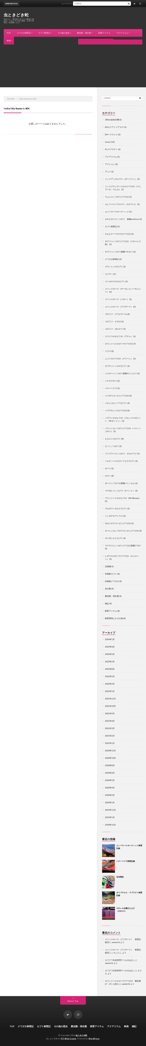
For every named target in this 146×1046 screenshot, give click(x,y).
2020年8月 (110, 765)
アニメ (108, 171)
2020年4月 (110, 787)
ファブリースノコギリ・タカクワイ (121, 453)
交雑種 (108, 566)
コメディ (109, 274)
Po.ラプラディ (111, 149)
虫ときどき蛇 (16, 15)
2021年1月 (110, 743)
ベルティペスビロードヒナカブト (120, 461)
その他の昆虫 (64, 33)
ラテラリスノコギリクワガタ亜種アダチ (123, 545)
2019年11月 (110, 810)
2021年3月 (110, 728)
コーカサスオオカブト (115, 281)
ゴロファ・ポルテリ (114, 329)
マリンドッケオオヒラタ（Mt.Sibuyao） (123, 498)
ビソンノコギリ (112, 446)
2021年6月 (110, 721)
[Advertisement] (73, 66)
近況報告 (120, 877)
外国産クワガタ (112, 581)
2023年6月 (110, 646)
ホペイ (108, 468)
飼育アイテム (104, 33)
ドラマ (108, 351)
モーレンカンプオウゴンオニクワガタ (122, 530)
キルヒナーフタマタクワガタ (118, 234)
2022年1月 (110, 691)
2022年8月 (110, 669)
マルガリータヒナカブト (116, 508)
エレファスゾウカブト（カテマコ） (121, 204)
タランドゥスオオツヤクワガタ (119, 343)
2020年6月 (110, 773)
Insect (108, 142)
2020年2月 (110, 795)
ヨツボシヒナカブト (114, 538)
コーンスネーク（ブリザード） (119, 306)
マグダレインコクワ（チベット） (120, 490)
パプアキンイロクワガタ (116, 410)
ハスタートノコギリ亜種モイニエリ (121, 373)
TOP (9, 33)
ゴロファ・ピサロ (113, 321)
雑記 (20, 40)
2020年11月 (110, 750)
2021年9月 (110, 713)
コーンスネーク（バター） (117, 299)
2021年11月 (110, 698)
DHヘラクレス (111, 134)
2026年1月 (110, 639)
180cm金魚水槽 (112, 119)
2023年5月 (110, 654)
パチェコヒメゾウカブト (116, 403)
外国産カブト (111, 574)
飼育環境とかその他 (114, 618)
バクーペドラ (111, 388)
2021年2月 (110, 735)
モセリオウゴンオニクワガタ (118, 523)
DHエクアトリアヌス (114, 127)
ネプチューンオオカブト (116, 366)
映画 (9, 40)
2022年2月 (110, 684)
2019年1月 (110, 817)
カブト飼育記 (44, 33)
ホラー (108, 476)
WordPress (94, 1038)
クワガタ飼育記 (24, 33)
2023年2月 (110, 661)
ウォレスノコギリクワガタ (117, 197)
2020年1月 (110, 802)
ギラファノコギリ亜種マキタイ (119, 251)
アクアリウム (122, 33)
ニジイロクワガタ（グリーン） (119, 358)
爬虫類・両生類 (84, 33)
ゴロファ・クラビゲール (116, 314)
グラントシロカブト (114, 266)
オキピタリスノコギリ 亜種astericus (122, 219)
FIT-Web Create (68, 1038)
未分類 (108, 588)
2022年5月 (110, 676)
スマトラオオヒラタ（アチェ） (119, 336)
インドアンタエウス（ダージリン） (121, 179)
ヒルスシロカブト (113, 438)
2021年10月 (110, 706)
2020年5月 (110, 780)
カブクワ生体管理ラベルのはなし (120, 960)
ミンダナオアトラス (114, 516)
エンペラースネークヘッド (117, 211)
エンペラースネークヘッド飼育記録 (77, 3)
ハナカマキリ (111, 381)
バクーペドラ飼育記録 (125, 861)
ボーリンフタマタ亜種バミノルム (120, 483)
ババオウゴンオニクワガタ (117, 395)
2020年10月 (110, 758)
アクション (110, 164)
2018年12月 (110, 824)
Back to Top (73, 1001)
